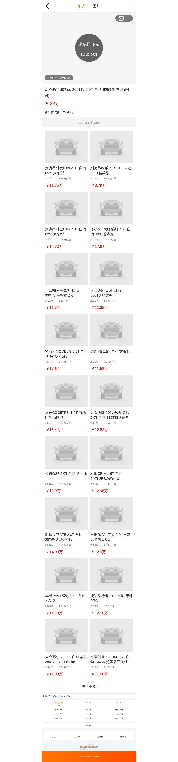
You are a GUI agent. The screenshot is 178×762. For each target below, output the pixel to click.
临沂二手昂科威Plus (58, 696)
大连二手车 (119, 714)
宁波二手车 (119, 719)
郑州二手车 (89, 710)
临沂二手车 (46, 696)
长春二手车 (59, 719)
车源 (81, 6)
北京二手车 (119, 710)
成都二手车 (89, 714)
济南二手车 (89, 719)
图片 (96, 6)
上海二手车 (59, 710)
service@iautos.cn (89, 746)
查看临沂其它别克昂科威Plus (89, 756)
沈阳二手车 (59, 714)
